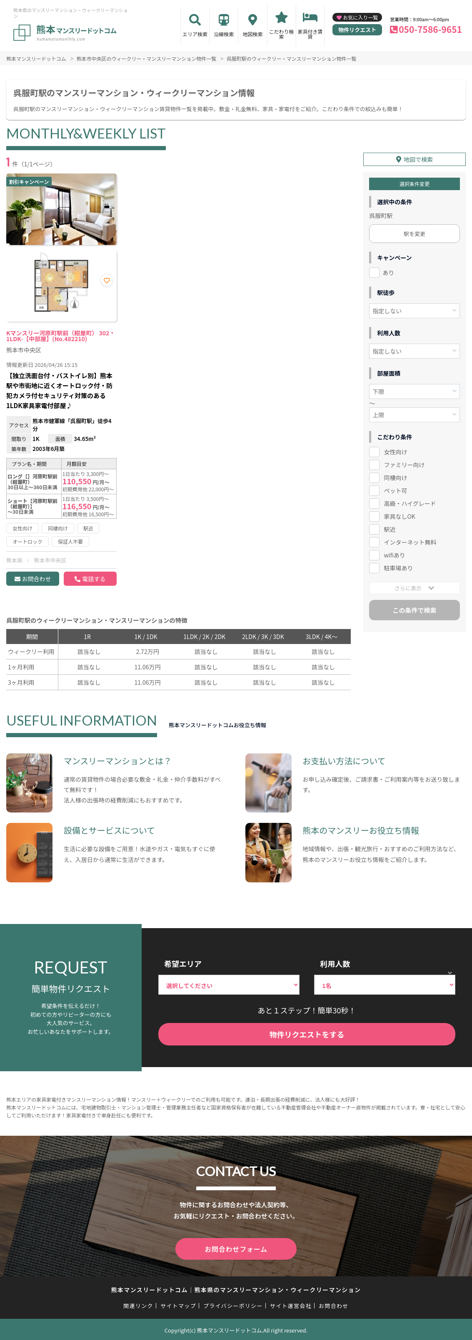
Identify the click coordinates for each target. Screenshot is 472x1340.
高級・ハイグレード (410, 501)
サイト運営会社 (291, 1304)
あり (388, 270)
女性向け (395, 449)
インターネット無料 (410, 539)
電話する (93, 579)
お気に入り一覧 (360, 17)
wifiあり (394, 552)
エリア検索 (194, 33)
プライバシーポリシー (233, 1304)
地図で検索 (418, 157)
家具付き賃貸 (309, 34)
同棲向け (395, 475)
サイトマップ (178, 1304)
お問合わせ (36, 579)
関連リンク (138, 1304)
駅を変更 (414, 231)
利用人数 (335, 963)
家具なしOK (399, 513)
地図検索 (252, 33)
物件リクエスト (357, 30)
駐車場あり (398, 565)
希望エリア (183, 963)
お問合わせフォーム (236, 1248)
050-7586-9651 (430, 29)
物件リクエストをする (306, 1034)
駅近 (389, 526)
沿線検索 (224, 33)
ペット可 (395, 488)
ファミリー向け (404, 462)
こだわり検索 (281, 34)
